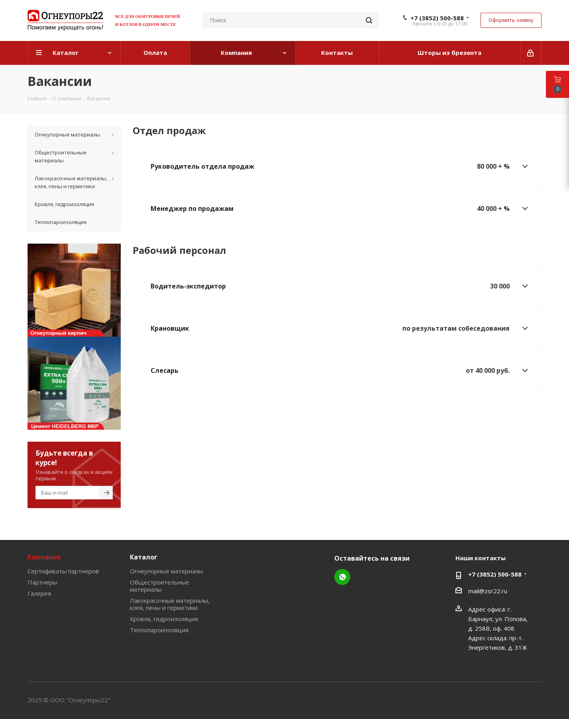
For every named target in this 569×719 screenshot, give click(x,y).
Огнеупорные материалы (166, 571)
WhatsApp (342, 577)
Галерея (39, 593)
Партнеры (42, 582)
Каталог (143, 557)
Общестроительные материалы (159, 585)
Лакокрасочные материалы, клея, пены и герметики (170, 604)
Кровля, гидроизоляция (164, 619)
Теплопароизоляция (159, 630)
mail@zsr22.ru (487, 591)
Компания (44, 557)
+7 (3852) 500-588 (437, 17)
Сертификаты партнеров (63, 571)
